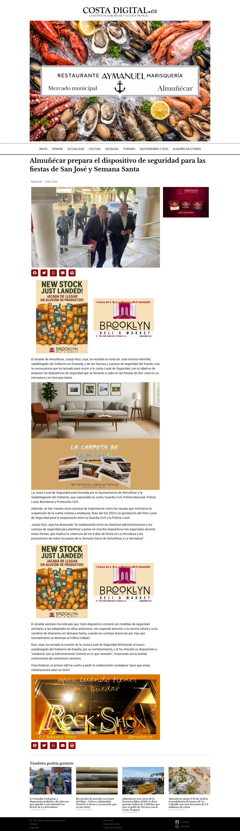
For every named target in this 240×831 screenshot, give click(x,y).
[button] (34, 272)
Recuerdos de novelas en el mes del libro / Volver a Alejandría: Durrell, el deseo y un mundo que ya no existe (96, 802)
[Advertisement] (186, 268)
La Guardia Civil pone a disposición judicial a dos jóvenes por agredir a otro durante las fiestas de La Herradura (49, 802)
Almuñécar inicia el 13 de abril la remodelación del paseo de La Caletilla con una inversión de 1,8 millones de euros (188, 802)
